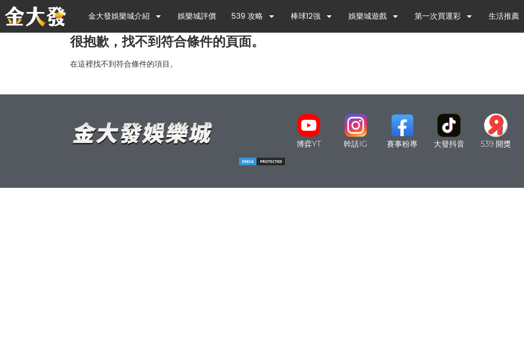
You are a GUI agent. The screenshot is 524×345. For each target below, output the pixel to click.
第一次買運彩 (444, 16)
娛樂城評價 (197, 16)
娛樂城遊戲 (373, 16)
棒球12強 (312, 16)
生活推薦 (503, 16)
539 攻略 (253, 16)
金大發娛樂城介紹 (125, 16)
